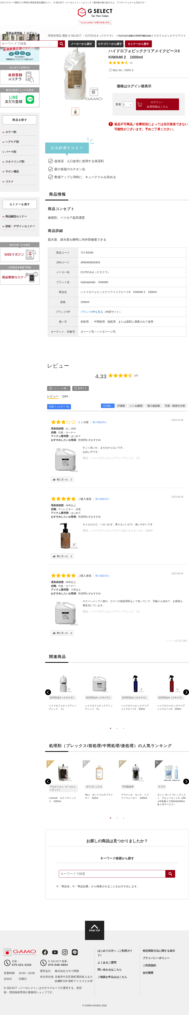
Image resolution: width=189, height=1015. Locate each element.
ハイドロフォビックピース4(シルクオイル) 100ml (121, 530)
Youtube (52, 952)
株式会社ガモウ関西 (67, 970)
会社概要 (148, 972)
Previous (48, 692)
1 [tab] (110, 732)
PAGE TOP (94, 933)
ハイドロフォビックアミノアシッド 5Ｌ (116, 458)
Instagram (61, 952)
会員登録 (182, 15)
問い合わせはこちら (109, 969)
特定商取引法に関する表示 (159, 950)
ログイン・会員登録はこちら (157, 104)
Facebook (43, 952)
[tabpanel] (75, 73)
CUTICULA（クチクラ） (125, 45)
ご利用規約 (149, 965)
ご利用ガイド (170, 15)
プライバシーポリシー (156, 958)
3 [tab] (124, 732)
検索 (170, 874)
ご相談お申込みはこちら (112, 976)
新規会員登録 (54, 12)
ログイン (71, 12)
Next (186, 692)
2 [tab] (117, 732)
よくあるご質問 (106, 962)
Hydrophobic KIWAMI (94, 282)
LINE (70, 952)
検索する (97, 23)
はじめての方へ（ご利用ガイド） (114, 953)
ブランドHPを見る (92, 311)
